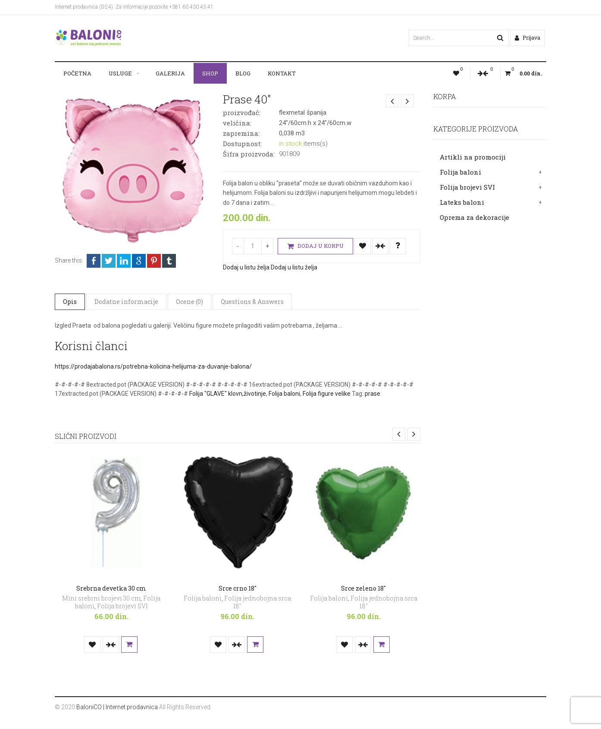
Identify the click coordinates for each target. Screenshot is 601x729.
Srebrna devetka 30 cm (111, 588)
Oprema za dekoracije (474, 217)
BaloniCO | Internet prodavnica (117, 707)
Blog (242, 73)
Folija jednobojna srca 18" (257, 602)
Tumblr (169, 261)
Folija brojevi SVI (467, 187)
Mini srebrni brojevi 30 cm (101, 598)
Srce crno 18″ (238, 588)
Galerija (170, 73)
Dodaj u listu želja (362, 246)
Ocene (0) (189, 301)
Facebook (93, 261)
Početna (77, 73)
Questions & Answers (252, 301)
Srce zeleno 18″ (363, 588)
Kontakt (282, 73)
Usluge (120, 73)
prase (372, 393)
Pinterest (154, 261)
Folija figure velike (327, 393)
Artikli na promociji (473, 157)
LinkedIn (124, 261)
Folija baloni (460, 172)
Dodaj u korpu (315, 246)
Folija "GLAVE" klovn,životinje (227, 393)
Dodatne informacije (126, 301)
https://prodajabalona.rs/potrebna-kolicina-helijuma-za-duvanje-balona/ (153, 366)
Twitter (109, 261)
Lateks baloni (462, 202)
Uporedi (380, 246)
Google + (139, 261)
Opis (70, 301)
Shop (210, 73)
